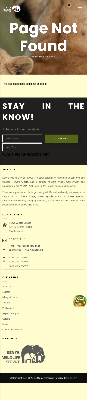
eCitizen (6, 292)
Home (34, 56)
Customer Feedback (12, 329)
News (5, 324)
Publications (8, 308)
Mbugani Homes (10, 297)
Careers (6, 319)
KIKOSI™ (72, 378)
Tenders (6, 302)
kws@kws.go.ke (17, 238)
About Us (7, 286)
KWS (25, 378)
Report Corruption (11, 313)
